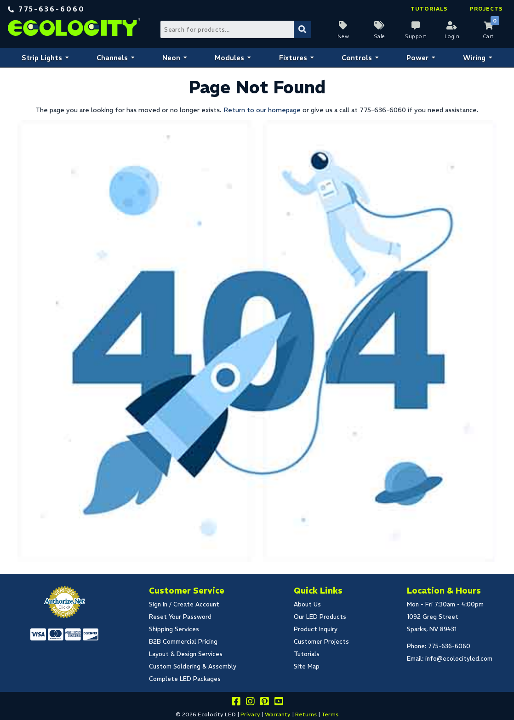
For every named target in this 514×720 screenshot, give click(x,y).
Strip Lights (42, 57)
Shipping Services (174, 629)
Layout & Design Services (186, 654)
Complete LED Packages (185, 679)
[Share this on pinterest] (264, 702)
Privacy (250, 714)
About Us (307, 604)
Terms (329, 714)
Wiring (474, 57)
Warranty (278, 714)
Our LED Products (320, 617)
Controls (357, 57)
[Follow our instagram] (250, 702)
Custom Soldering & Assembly (192, 666)
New (343, 36)
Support (416, 36)
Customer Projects (321, 642)
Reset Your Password (180, 617)
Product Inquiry (315, 629)
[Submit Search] (302, 29)
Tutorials (429, 9)
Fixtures (293, 57)
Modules (229, 57)
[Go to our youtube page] (278, 702)
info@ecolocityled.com (458, 659)
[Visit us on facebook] (235, 702)
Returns (306, 714)
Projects (486, 9)
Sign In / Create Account (184, 604)
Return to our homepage (262, 110)
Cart (488, 36)
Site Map (307, 666)
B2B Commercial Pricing (183, 642)
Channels (112, 57)
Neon (171, 57)
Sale (379, 36)
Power (417, 57)
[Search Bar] (235, 29)
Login (452, 36)
